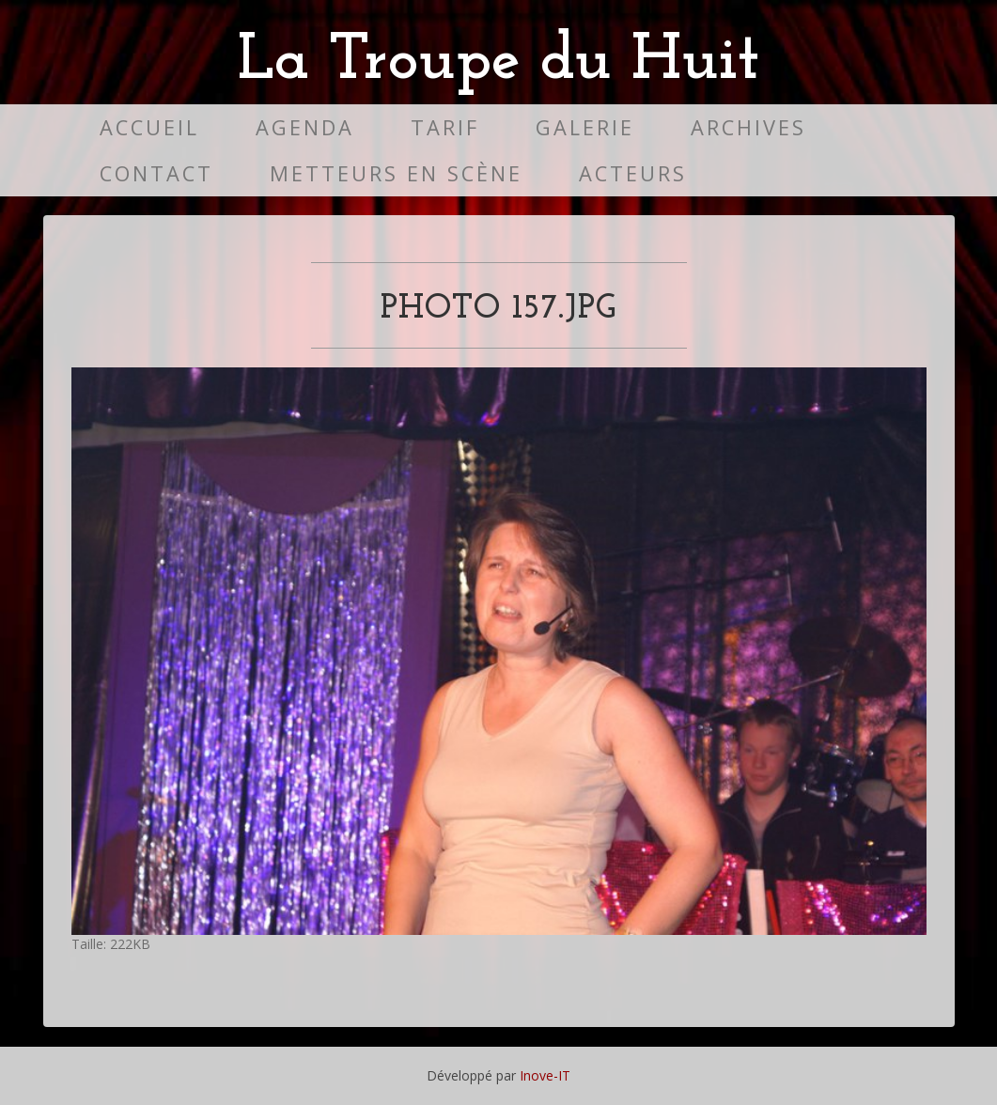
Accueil (149, 127)
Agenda (305, 127)
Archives (748, 127)
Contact (156, 173)
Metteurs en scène (396, 173)
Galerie (585, 127)
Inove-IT (545, 1075)
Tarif (445, 127)
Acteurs (633, 173)
